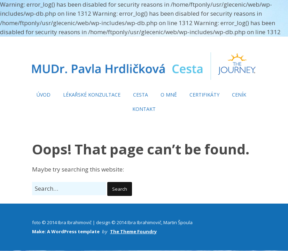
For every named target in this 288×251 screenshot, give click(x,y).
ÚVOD (43, 94)
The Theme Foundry (133, 231)
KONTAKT (144, 109)
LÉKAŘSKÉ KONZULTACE (91, 94)
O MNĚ (169, 94)
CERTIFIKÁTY (204, 94)
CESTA (140, 94)
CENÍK (239, 94)
